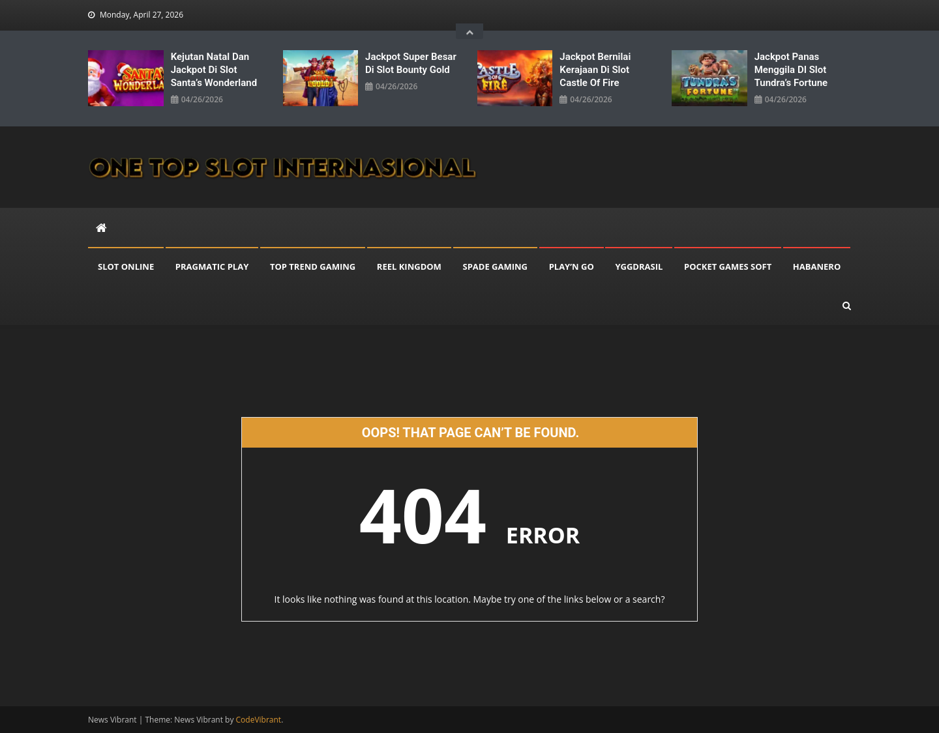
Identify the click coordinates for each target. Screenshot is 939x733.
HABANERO (817, 266)
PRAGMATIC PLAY (211, 266)
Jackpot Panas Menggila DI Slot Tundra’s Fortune (790, 70)
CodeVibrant (259, 719)
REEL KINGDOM (409, 266)
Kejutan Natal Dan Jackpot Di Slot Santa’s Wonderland (214, 70)
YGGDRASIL (639, 266)
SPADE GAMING (495, 266)
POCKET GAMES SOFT (727, 266)
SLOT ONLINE (126, 266)
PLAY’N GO (571, 266)
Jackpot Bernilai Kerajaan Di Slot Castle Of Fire (595, 70)
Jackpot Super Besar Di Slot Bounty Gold (410, 63)
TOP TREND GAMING (312, 266)
